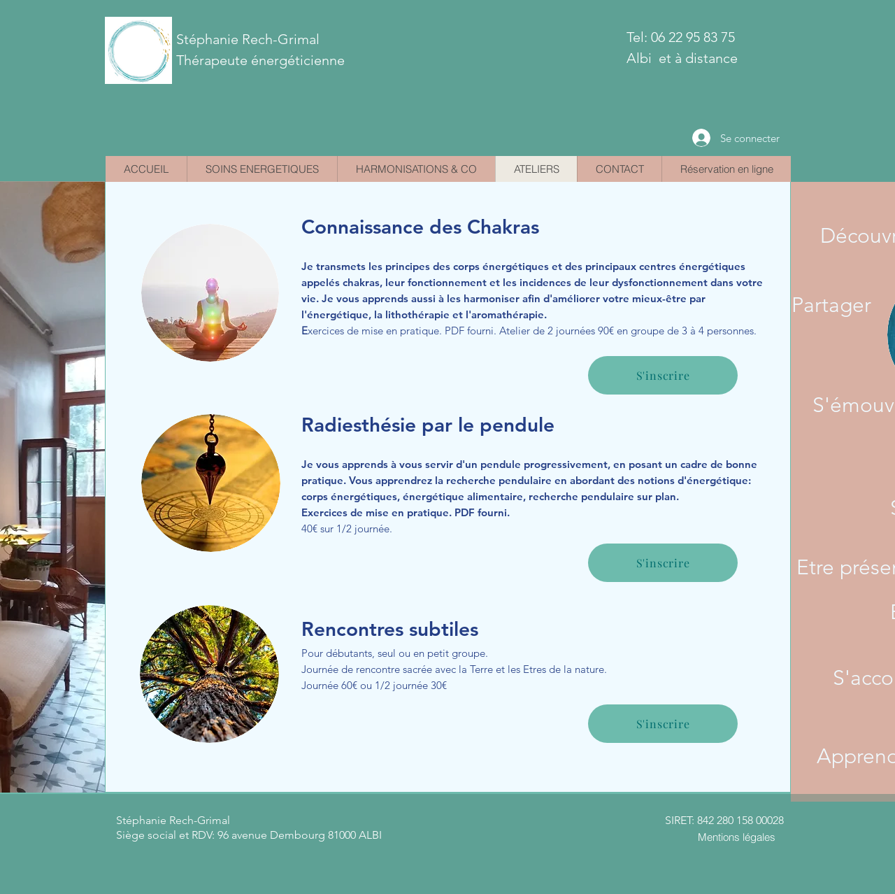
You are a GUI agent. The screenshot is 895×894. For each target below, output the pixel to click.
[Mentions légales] (736, 837)
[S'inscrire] (663, 563)
